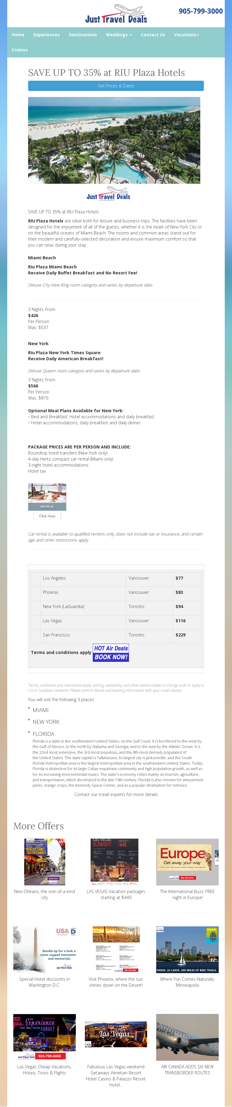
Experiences (47, 34)
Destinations (83, 34)
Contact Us (153, 34)
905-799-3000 (201, 11)
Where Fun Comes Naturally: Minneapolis (187, 957)
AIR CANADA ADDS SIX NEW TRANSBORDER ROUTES (187, 1045)
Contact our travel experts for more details (116, 794)
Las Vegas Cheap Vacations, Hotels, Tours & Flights (44, 1045)
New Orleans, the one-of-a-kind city (44, 869)
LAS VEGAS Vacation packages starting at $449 (116, 869)
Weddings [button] (119, 34)
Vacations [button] (186, 34)
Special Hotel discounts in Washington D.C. (44, 957)
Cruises (20, 50)
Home (18, 34)
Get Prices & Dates (116, 86)
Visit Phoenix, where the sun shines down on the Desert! (116, 957)
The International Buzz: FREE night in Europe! (187, 869)
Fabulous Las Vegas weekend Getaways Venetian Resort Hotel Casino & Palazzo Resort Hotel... (116, 1051)
